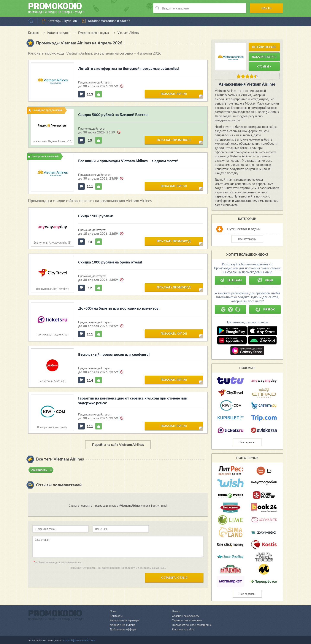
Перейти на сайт (264, 47)
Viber (265, 280)
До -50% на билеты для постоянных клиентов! (119, 308)
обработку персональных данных (145, 567)
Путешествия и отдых (243, 229)
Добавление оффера (123, 629)
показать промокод (174, 140)
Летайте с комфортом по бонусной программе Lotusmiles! (128, 68)
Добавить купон (264, 56)
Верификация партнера (124, 620)
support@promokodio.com (79, 640)
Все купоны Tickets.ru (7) (52, 335)
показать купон (174, 94)
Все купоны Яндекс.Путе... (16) (52, 141)
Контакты (116, 615)
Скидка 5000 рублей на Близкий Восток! (113, 114)
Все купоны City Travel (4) (52, 288)
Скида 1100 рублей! (95, 216)
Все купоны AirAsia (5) (52, 381)
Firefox (265, 309)
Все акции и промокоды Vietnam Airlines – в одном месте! (128, 160)
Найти (266, 8)
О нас (113, 611)
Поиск (176, 611)
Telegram (230, 280)
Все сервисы (247, 442)
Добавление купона (122, 625)
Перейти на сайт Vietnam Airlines (118, 444)
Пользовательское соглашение (192, 625)
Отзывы (264, 66)
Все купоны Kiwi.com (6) (52, 427)
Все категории (247, 239)
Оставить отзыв (174, 577)
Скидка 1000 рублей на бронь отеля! (110, 262)
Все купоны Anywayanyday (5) (52, 242)
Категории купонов (62, 21)
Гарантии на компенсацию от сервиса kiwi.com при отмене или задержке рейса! (132, 400)
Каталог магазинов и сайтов (109, 21)
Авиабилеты (39, 470)
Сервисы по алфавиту (185, 615)
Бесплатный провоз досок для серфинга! (114, 354)
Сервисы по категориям (187, 620)
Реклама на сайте (183, 629)
